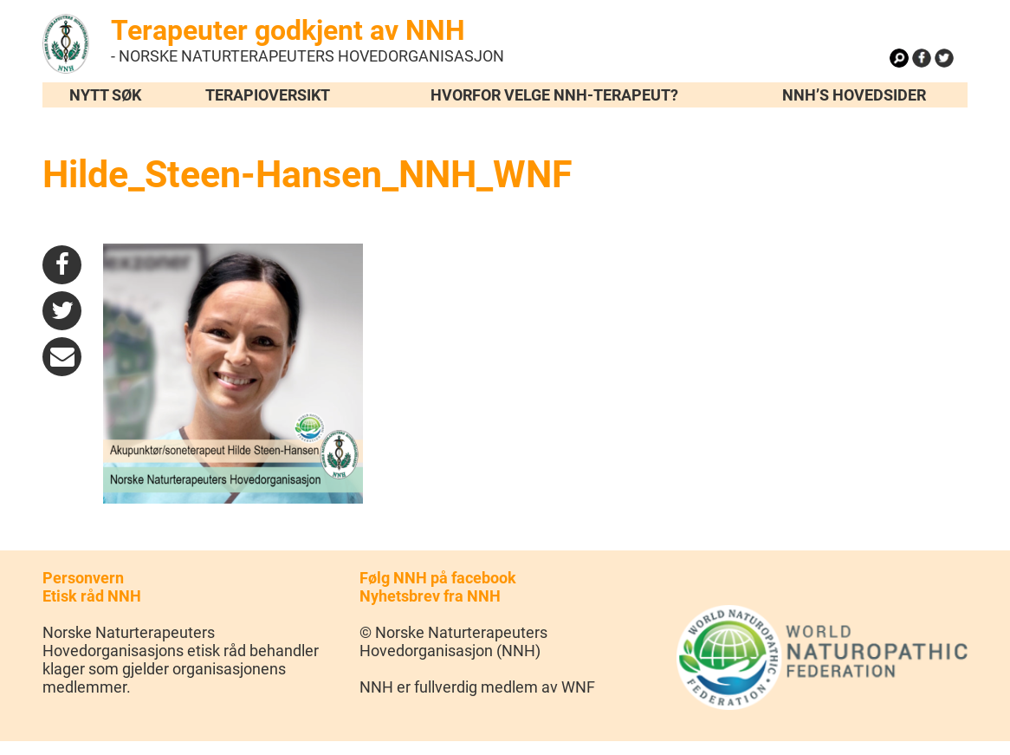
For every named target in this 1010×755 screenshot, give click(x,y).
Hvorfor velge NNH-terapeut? (554, 95)
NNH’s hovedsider (854, 95)
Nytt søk (105, 95)
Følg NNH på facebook (437, 578)
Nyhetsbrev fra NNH (430, 596)
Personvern (83, 578)
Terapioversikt (267, 95)
